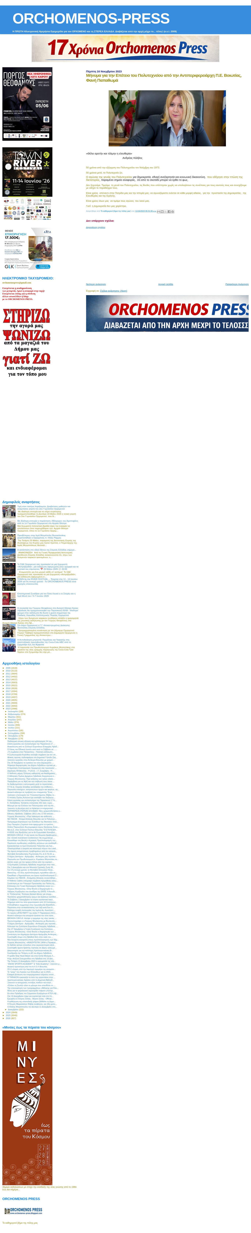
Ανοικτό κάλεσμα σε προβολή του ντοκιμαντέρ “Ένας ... (31, 792)
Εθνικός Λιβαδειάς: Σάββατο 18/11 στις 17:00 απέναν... (31, 814)
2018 (8, 694)
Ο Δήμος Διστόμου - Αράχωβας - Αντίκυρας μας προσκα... (32, 856)
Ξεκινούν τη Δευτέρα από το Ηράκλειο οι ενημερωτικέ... (30, 808)
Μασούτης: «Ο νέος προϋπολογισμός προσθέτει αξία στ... (32, 873)
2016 (8, 688)
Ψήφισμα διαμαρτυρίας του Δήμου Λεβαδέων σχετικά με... (32, 765)
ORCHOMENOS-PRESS (91, 18)
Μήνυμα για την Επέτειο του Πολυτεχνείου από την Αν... (31, 805)
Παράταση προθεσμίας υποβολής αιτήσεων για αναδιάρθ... (32, 843)
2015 (8, 685)
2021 (8, 703)
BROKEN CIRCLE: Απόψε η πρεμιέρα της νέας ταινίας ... (31, 918)
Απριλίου (12, 720)
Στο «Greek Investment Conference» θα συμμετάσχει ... (31, 838)
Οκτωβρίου (13, 736)
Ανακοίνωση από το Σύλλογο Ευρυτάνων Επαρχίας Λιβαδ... (32, 746)
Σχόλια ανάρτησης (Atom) (113, 290)
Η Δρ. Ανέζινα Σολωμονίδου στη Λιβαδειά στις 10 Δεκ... (30, 958)
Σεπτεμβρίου (14, 733)
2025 (8, 1015)
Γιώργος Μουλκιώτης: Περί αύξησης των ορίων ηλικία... (31, 779)
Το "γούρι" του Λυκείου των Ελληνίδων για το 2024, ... (30, 972)
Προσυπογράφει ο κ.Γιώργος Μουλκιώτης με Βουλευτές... (31, 921)
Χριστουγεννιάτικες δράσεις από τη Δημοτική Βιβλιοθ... (30, 980)
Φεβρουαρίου (14, 714)
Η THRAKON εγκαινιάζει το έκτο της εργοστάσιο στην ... (31, 977)
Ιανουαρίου (13, 711)
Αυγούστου (13, 730)
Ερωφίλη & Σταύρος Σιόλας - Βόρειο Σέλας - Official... (30, 999)
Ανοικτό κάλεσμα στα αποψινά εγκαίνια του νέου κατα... (31, 915)
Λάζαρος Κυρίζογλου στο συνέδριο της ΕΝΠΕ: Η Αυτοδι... (31, 891)
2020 (8, 700)
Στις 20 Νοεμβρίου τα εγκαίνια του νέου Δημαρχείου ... (30, 763)
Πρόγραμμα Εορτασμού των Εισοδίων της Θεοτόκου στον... (32, 822)
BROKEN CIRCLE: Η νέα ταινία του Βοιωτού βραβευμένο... (32, 835)
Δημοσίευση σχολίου (95, 227)
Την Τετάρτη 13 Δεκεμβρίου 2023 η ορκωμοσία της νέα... (31, 961)
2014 (8, 682)
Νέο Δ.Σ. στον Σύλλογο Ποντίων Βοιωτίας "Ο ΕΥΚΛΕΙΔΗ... (32, 830)
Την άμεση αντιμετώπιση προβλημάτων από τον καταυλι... (32, 851)
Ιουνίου (11, 725)
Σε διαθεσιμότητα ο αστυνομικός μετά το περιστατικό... (30, 784)
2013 (8, 679)
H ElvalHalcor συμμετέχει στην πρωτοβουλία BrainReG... (31, 905)
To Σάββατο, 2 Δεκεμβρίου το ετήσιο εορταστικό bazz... (30, 899)
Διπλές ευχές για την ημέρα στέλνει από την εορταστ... (30, 862)
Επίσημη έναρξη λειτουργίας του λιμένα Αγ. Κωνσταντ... (31, 910)
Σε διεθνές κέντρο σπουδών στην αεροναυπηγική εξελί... (31, 945)
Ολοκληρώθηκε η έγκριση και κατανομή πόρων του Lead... (32, 848)
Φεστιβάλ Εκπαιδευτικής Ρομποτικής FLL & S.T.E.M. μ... (31, 854)
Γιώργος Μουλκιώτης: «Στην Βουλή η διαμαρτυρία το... (30, 889)
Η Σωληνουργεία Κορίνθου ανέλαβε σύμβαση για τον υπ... (32, 755)
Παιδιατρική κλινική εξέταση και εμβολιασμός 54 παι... (30, 741)
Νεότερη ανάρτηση (96, 284)
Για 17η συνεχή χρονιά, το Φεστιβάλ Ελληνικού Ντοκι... (30, 870)
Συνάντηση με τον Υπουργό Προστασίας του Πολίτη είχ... (31, 883)
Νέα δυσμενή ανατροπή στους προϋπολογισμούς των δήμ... (33, 940)
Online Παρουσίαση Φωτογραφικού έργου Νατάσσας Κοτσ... (33, 827)
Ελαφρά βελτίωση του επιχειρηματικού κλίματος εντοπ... (31, 974)
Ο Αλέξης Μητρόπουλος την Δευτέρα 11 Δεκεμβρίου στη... (32, 1007)
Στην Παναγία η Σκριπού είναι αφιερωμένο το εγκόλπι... (30, 824)
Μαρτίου (12, 717)
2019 (8, 697)
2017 (8, 691)
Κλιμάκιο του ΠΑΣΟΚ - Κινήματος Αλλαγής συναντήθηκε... (32, 878)
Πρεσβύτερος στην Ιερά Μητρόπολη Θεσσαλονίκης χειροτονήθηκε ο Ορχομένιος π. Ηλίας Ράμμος (41, 536)
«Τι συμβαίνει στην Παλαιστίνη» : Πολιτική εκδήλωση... (30, 752)
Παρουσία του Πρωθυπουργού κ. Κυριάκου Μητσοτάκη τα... (32, 859)
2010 (8, 670)
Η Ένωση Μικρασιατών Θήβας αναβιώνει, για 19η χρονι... (32, 1004)
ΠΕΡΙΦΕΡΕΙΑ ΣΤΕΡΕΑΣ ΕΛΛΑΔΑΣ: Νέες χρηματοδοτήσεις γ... (34, 811)
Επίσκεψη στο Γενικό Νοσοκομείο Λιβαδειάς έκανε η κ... (31, 886)
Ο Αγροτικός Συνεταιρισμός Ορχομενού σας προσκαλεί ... (31, 768)
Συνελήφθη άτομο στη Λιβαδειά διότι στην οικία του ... (30, 937)
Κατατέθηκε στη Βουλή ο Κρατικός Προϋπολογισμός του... (32, 840)
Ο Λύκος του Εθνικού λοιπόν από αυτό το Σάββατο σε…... (32, 749)
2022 (8, 706)
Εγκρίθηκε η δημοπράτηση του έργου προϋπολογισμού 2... (32, 875)
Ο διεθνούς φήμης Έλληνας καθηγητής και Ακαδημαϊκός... (32, 773)
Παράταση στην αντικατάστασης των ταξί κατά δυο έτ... (30, 907)
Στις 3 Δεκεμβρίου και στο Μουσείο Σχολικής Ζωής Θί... (30, 867)
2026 (8, 1018)
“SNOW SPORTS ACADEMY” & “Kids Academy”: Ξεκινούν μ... (34, 964)
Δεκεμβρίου (13, 1009)
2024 (8, 1012)
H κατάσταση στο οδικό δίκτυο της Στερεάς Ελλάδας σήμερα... (46, 550)
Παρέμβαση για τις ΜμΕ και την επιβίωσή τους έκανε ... (30, 781)
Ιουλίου (11, 728)
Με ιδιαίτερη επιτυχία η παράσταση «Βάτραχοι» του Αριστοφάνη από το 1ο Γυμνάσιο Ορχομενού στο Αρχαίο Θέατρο (47, 522)
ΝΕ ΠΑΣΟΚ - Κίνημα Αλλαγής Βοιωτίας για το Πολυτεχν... (31, 819)
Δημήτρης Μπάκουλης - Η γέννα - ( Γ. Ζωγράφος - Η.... (30, 771)
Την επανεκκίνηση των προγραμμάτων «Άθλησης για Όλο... (32, 988)
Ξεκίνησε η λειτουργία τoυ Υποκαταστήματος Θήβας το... (31, 795)
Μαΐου (11, 722)
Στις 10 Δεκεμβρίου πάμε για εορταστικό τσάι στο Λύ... (30, 996)
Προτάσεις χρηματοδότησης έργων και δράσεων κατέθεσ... (32, 897)
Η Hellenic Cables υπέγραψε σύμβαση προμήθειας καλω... (32, 881)
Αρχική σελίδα (165, 284)
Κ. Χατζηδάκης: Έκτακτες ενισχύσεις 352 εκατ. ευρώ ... (30, 803)
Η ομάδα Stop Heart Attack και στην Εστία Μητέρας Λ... (31, 956)
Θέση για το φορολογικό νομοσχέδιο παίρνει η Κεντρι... (30, 991)
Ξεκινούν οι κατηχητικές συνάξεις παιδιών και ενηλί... (29, 982)
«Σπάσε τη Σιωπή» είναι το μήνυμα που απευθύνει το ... (31, 985)
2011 (8, 673)
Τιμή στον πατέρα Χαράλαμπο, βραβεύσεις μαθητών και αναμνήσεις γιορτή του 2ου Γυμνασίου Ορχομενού (44, 507)
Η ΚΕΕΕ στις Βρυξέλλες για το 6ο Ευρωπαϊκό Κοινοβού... (31, 832)
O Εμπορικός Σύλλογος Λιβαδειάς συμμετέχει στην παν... (31, 864)
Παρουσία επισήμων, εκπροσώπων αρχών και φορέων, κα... (33, 789)
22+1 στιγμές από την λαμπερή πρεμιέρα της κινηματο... (31, 969)
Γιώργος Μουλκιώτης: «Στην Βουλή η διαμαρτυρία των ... (31, 932)
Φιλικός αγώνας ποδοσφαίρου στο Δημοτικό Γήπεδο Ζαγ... (32, 757)
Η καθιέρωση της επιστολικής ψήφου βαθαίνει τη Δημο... (31, 1001)
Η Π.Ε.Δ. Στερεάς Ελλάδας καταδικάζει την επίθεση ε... (30, 787)
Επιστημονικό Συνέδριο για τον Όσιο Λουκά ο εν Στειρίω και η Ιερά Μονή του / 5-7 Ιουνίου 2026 (46, 594)
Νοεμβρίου (13, 738)
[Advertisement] (168, 254)
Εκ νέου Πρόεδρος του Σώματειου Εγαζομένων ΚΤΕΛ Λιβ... (32, 993)
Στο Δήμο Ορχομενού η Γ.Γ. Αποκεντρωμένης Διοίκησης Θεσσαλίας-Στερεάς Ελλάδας (43, 626)
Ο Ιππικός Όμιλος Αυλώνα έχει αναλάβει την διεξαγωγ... (31, 797)
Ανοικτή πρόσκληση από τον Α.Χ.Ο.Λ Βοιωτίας (27, 967)
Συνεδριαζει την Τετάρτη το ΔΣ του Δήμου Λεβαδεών (29, 953)
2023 (8, 708)
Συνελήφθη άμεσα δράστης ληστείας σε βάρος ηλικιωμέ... (32, 948)
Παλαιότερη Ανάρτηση (237, 284)
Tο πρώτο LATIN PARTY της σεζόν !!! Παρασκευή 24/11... (32, 913)
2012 (8, 676)
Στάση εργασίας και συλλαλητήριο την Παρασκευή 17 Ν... (31, 800)
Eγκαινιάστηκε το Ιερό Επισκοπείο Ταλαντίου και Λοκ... (30, 846)
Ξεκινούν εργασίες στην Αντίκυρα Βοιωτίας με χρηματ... (31, 760)
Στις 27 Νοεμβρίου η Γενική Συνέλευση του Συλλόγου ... (31, 929)
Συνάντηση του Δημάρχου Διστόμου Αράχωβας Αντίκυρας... (32, 934)
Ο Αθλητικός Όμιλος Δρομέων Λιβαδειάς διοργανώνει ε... (31, 776)
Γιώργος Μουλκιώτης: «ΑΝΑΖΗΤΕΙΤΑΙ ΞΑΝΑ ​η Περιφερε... (32, 942)
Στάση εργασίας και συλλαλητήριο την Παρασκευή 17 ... (31, 744)
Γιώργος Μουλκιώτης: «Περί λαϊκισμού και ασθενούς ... (30, 816)
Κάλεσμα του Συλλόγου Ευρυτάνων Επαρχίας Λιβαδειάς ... (32, 926)
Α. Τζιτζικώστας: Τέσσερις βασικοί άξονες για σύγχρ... (30, 894)
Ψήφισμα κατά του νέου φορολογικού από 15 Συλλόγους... (32, 902)
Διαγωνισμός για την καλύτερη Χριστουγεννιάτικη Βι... (30, 950)
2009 (8, 668)
